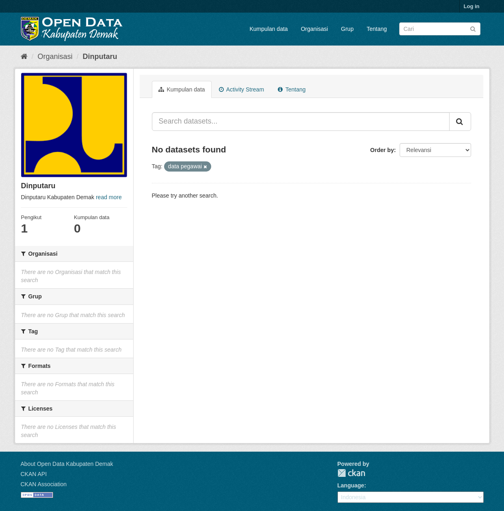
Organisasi (314, 29)
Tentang (377, 29)
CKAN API (34, 474)
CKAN (351, 473)
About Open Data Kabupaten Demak (67, 464)
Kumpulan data (268, 29)
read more (109, 197)
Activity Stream (241, 89)
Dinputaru (100, 56)
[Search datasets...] (301, 121)
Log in (472, 6)
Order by (382, 150)
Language (350, 485)
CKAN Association (44, 484)
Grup (347, 29)
